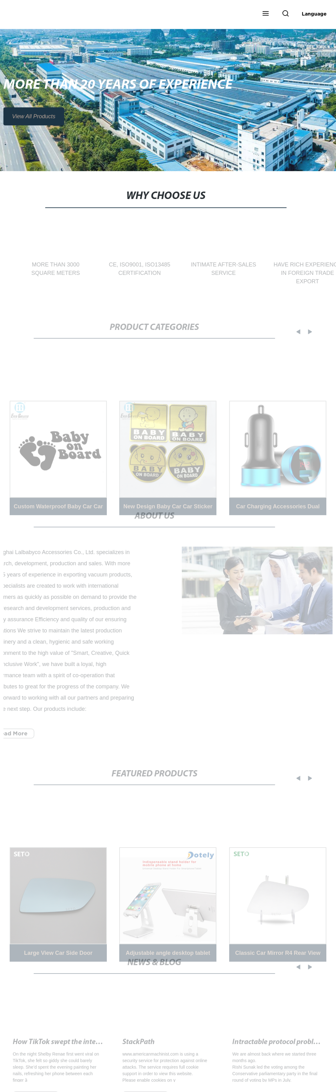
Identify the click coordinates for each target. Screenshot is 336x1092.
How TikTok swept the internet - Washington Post (90, 1047)
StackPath (138, 1047)
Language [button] (314, 13)
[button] (265, 14)
